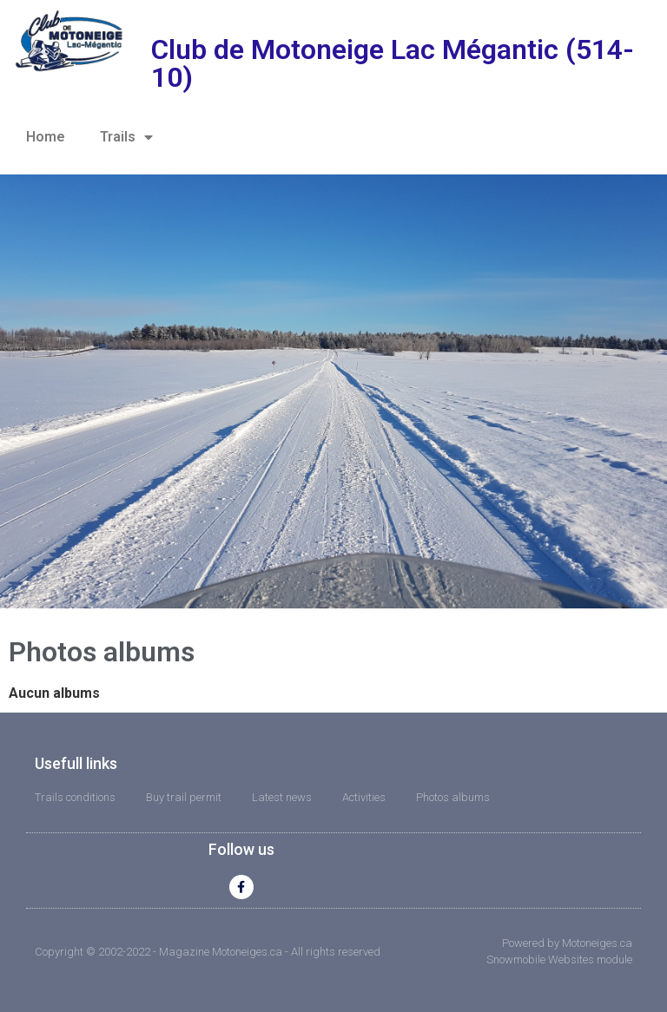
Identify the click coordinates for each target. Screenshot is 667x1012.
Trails (126, 137)
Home (45, 136)
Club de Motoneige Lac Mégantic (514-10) (392, 63)
